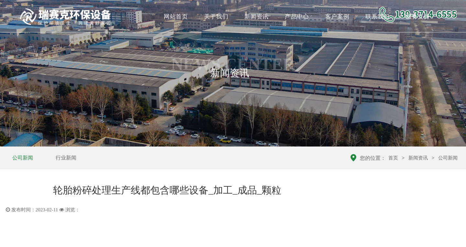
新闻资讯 (256, 16)
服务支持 (418, 16)
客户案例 (337, 16)
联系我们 (377, 16)
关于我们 (216, 16)
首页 (393, 157)
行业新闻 (66, 157)
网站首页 (176, 16)
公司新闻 (22, 157)
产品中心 (297, 16)
